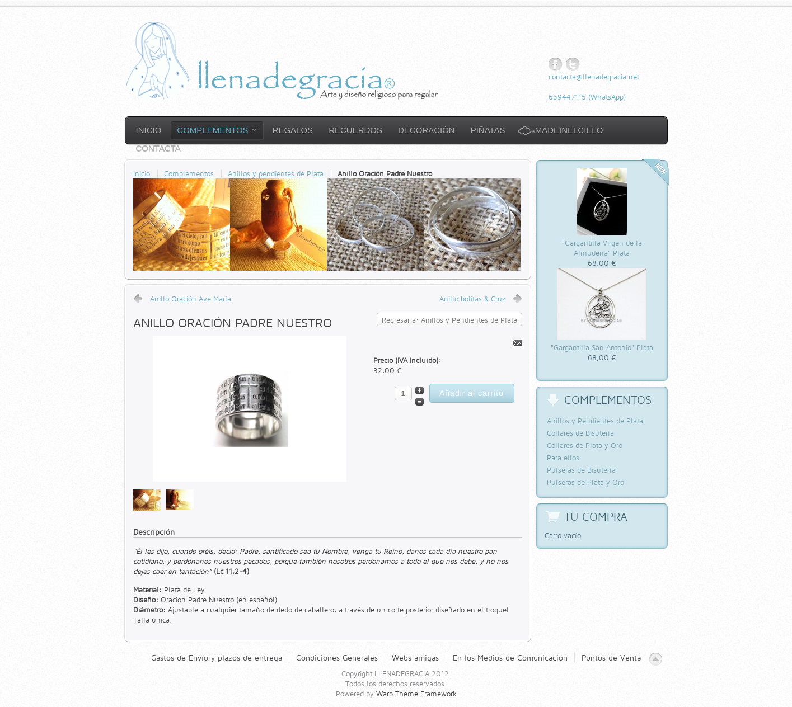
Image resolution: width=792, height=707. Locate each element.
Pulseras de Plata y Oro (585, 482)
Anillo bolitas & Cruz (472, 298)
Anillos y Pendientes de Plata (595, 420)
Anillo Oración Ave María (190, 298)
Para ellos (563, 457)
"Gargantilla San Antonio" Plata (602, 347)
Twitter (573, 65)
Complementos (189, 173)
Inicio (141, 173)
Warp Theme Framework (416, 693)
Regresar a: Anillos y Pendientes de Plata (449, 319)
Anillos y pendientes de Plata (276, 173)
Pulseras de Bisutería (581, 469)
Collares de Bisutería (580, 432)
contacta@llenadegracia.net (594, 76)
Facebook (556, 65)
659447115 (567, 96)
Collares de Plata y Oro (584, 445)
